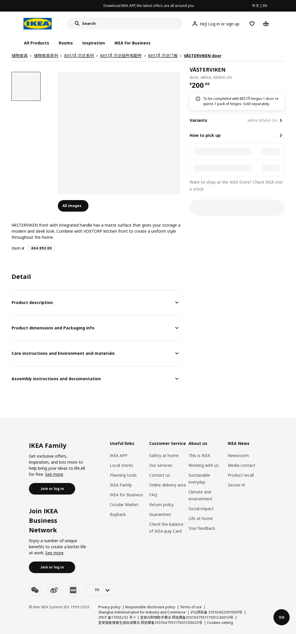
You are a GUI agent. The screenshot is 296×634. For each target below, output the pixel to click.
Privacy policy (109, 607)
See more (54, 474)
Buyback (118, 514)
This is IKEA (199, 455)
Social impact (201, 508)
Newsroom (238, 455)
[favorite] (282, 73)
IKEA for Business (126, 494)
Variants (198, 120)
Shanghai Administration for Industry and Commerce (142, 612)
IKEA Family (121, 485)
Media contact (241, 465)
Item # (18, 248)
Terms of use (191, 607)
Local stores (121, 465)
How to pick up (205, 135)
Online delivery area (167, 485)
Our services (160, 465)
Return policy (161, 504)
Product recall (241, 475)
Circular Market (124, 504)
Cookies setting (220, 622)
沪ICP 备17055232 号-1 (117, 617)
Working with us (203, 465)
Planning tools (123, 475)
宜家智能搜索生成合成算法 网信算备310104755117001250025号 (150, 622)
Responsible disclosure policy (150, 607)
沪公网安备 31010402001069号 (216, 612)
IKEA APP (118, 455)
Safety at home (164, 455)
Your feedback (201, 528)
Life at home (200, 518)
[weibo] (54, 590)
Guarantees (160, 514)
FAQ (153, 494)
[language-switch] (100, 590)
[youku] (73, 590)
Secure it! (236, 485)
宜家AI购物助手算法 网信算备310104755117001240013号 (186, 617)
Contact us (159, 475)
